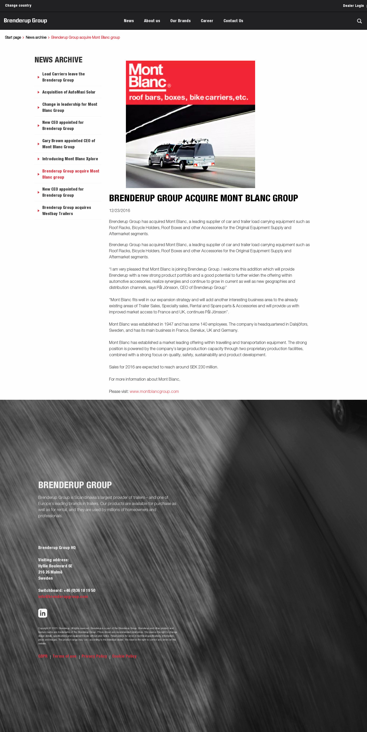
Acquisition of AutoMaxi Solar (69, 92)
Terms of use (65, 656)
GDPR (43, 656)
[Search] (359, 21)
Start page (13, 37)
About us (152, 21)
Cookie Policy (124, 656)
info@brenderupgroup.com (63, 597)
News (129, 21)
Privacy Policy (95, 656)
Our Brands (180, 21)
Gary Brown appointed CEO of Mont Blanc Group (68, 144)
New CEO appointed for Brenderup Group (63, 126)
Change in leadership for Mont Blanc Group (69, 107)
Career (207, 21)
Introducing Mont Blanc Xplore (70, 159)
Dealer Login (353, 6)
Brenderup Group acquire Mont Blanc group (70, 174)
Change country (18, 5)
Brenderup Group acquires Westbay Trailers (66, 211)
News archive (36, 37)
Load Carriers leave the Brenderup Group (63, 77)
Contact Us (233, 21)
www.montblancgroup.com (154, 392)
